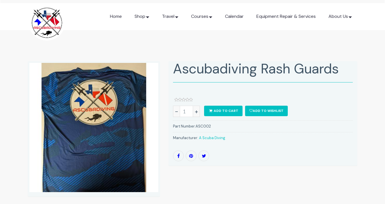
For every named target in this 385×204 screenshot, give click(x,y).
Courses (201, 18)
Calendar (234, 16)
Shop (142, 18)
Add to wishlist (266, 111)
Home (116, 16)
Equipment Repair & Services (286, 16)
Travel (170, 18)
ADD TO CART (223, 111)
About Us (340, 18)
